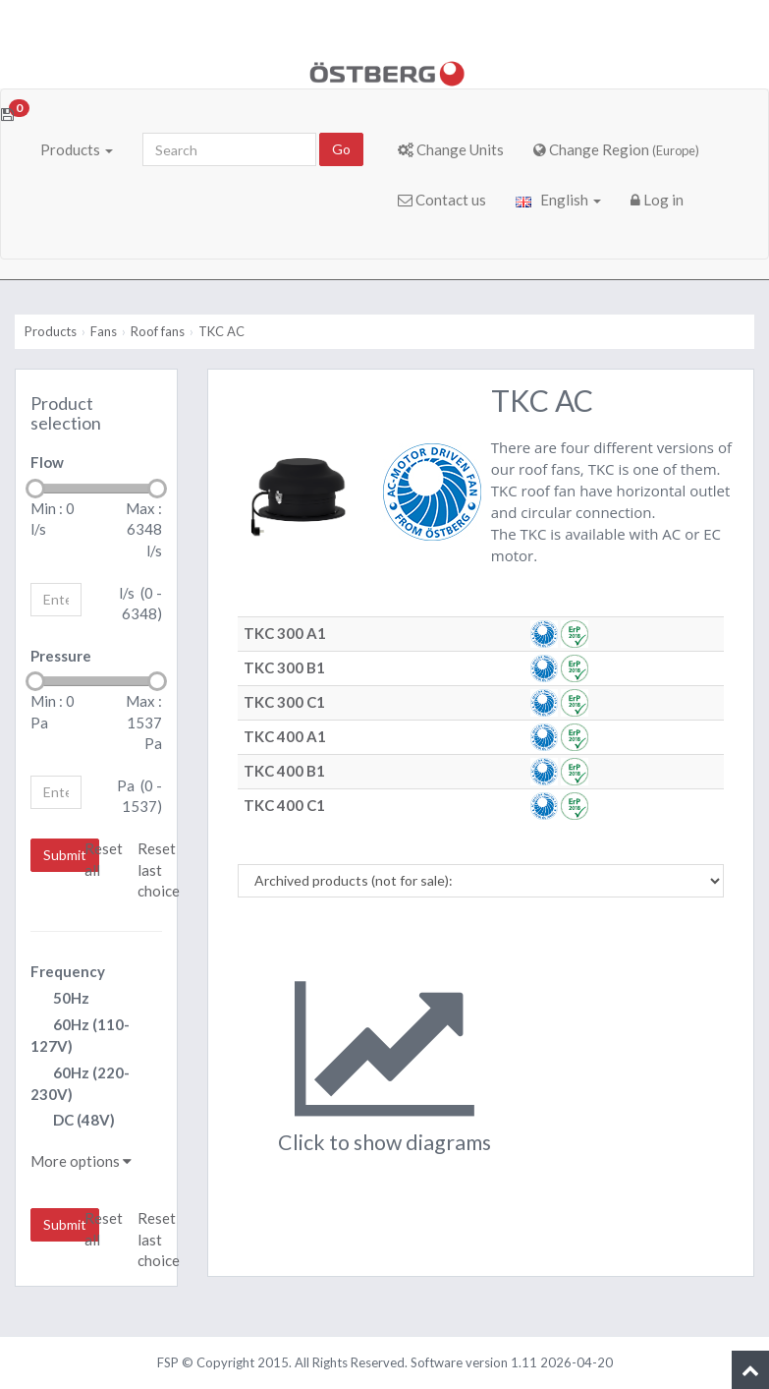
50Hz (59, 999)
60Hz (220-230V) (80, 1083)
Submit (64, 854)
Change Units (451, 149)
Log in (657, 199)
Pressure (60, 656)
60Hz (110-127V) (80, 1035)
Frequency (67, 971)
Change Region (616, 149)
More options (81, 1161)
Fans (103, 331)
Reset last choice (158, 869)
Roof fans (158, 331)
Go (341, 149)
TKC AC (221, 331)
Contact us (442, 199)
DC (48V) (72, 1121)
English (558, 199)
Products (76, 149)
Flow (47, 462)
